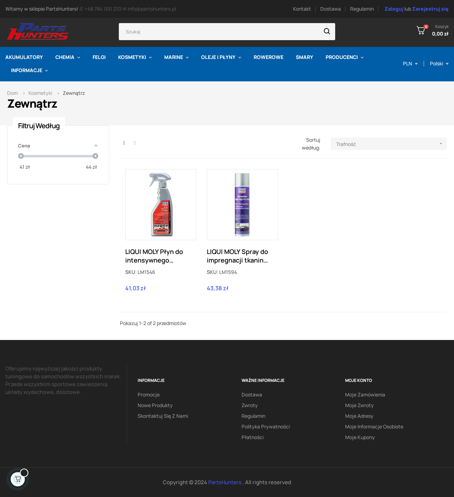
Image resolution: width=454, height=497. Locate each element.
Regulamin (362, 8)
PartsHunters (225, 482)
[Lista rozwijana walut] (410, 63)
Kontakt (302, 8)
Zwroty (250, 405)
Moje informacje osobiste (374, 426)
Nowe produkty (155, 405)
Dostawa (330, 8)
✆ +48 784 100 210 (100, 8)
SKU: (131, 272)
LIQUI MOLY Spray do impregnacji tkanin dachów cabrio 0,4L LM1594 (237, 255)
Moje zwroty (359, 405)
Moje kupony (360, 437)
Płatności (253, 437)
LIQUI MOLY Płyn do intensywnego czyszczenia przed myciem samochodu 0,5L (156, 255)
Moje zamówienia (365, 394)
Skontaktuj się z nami (163, 415)
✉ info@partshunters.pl (149, 8)
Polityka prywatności (266, 426)
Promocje (149, 394)
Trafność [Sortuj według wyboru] (391, 143)
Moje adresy (359, 415)
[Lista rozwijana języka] (439, 63)
